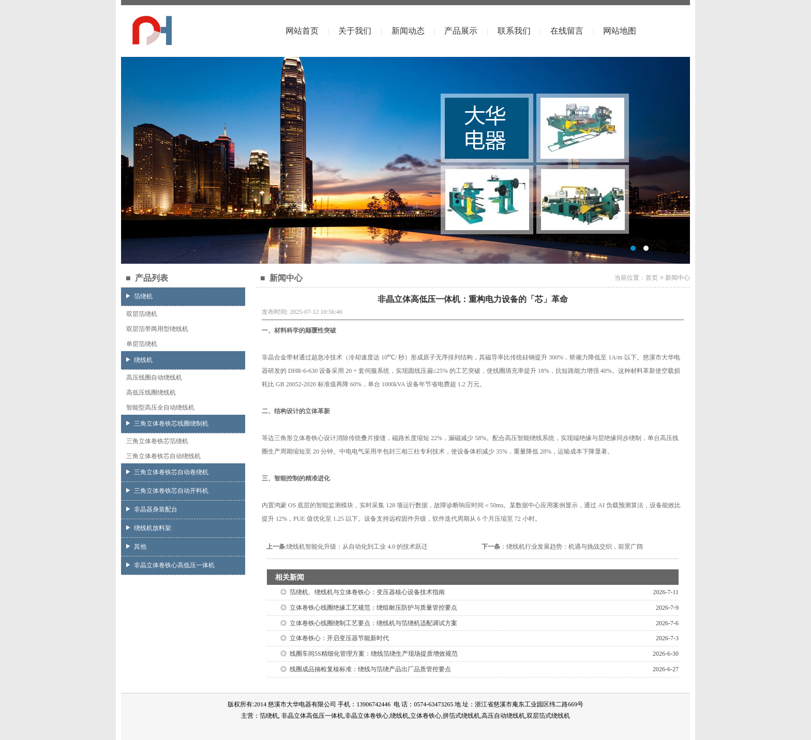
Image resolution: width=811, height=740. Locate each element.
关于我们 (354, 30)
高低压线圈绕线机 (151, 392)
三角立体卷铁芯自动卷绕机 (167, 472)
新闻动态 (408, 30)
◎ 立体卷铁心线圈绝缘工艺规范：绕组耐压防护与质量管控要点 (367, 607)
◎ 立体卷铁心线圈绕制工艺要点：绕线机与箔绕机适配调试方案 (367, 623)
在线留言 (566, 30)
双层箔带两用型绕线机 (157, 329)
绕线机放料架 (148, 528)
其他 (136, 546)
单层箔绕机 (141, 344)
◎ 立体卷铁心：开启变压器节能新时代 (333, 638)
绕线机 (139, 360)
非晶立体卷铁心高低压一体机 (170, 565)
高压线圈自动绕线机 (154, 377)
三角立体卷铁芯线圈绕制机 (167, 423)
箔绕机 (139, 296)
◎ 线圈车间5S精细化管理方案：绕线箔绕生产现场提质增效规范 (367, 653)
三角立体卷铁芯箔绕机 (157, 441)
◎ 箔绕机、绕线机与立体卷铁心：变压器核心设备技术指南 (361, 592)
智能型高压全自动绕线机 (160, 407)
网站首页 (302, 30)
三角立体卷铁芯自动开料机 (167, 490)
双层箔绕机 (141, 314)
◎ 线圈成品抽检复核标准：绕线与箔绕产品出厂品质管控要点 (364, 669)
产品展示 (460, 30)
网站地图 (619, 30)
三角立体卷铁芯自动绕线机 (163, 456)
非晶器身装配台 (151, 509)
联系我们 (514, 30)
